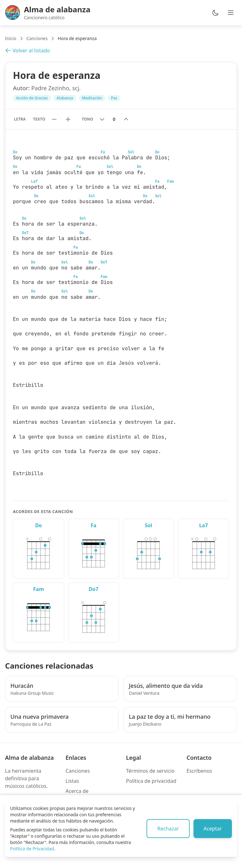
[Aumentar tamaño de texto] (68, 119)
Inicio (10, 38)
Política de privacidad (151, 780)
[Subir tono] (126, 119)
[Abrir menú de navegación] (230, 12)
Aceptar (213, 828)
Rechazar (168, 828)
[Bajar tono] (102, 119)
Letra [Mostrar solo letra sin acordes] (20, 119)
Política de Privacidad (32, 849)
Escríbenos (199, 770)
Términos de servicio (150, 770)
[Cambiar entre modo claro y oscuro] (215, 12)
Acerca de (77, 791)
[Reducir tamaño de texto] (54, 119)
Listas (72, 780)
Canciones (37, 38)
